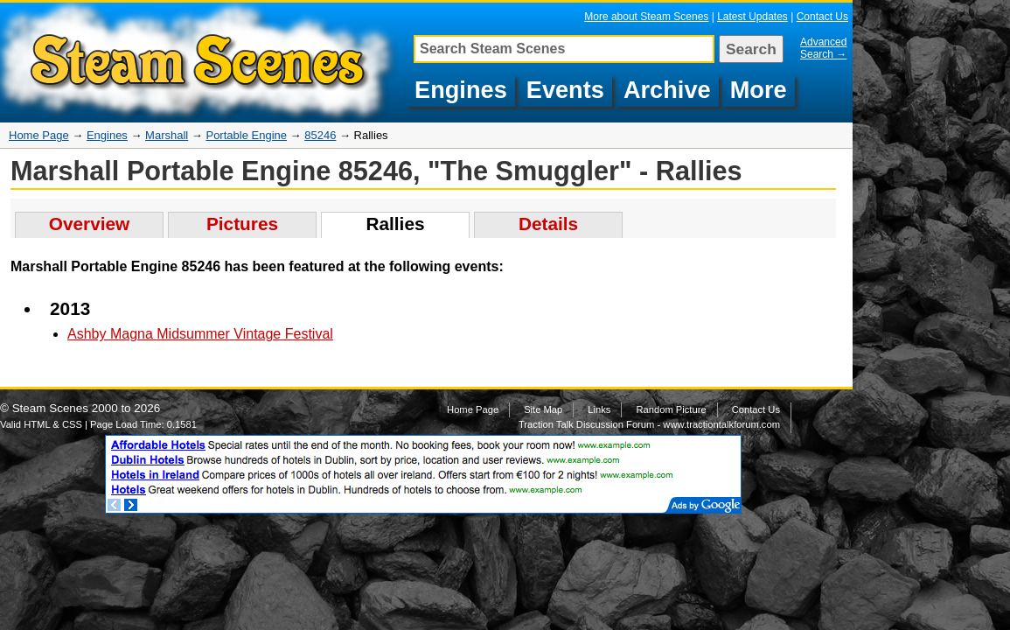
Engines (460, 89)
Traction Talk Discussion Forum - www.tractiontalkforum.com (649, 424)
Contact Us (822, 16)
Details (548, 224)
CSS (72, 424)
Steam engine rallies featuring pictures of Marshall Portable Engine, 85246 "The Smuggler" (201, 62)
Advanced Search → (823, 48)
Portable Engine (246, 135)
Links (599, 409)
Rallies (395, 224)
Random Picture (671, 409)
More (758, 89)
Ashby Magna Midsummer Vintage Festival (200, 333)
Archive (667, 89)
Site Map (543, 409)
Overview (89, 224)
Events (565, 89)
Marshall (166, 135)
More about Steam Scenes (646, 16)
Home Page (39, 135)
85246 (320, 135)
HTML (37, 424)
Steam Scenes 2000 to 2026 (86, 408)
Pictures (242, 224)
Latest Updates (752, 16)
